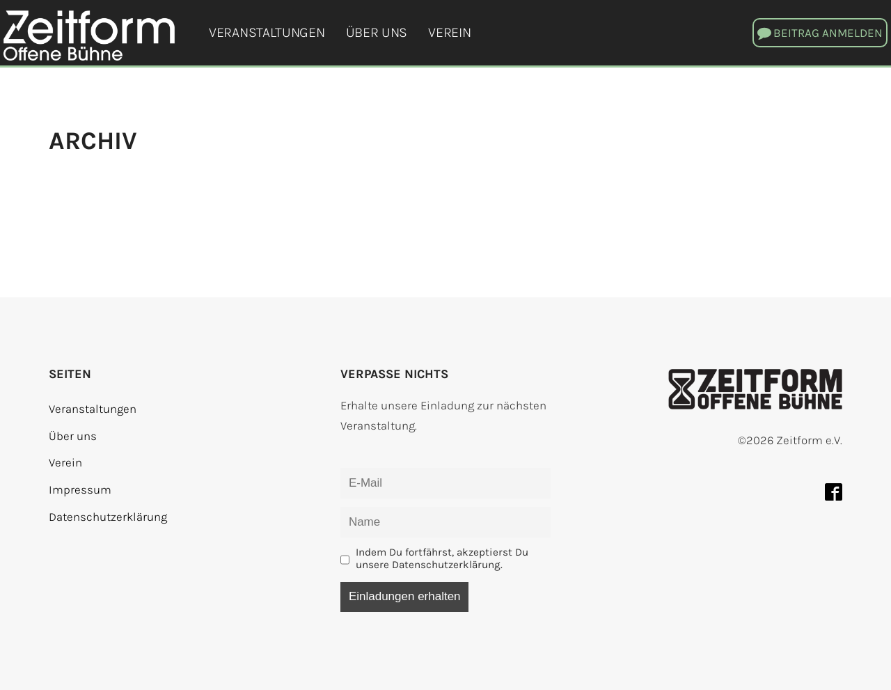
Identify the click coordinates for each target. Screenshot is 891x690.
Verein (449, 32)
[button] (820, 33)
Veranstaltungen (267, 32)
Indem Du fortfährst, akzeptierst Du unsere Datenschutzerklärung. (442, 558)
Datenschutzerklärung (108, 517)
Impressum (80, 489)
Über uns (377, 32)
